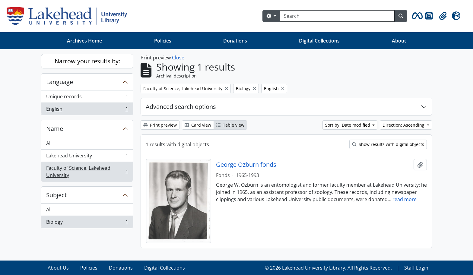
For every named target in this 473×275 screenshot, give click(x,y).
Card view (198, 125)
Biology (87, 223)
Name (54, 129)
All (49, 143)
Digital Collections (319, 40)
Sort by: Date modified (348, 125)
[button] (416, 16)
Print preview (160, 125)
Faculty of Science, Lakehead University (87, 172)
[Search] (337, 16)
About (399, 40)
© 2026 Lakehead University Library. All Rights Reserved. (328, 267)
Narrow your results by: (87, 61)
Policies (162, 40)
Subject (56, 195)
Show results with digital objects (388, 144)
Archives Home (84, 40)
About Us (58, 267)
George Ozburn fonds (246, 164)
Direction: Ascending (404, 125)
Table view (230, 125)
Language (59, 82)
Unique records (87, 98)
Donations (235, 40)
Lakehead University (87, 157)
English (87, 110)
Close (178, 57)
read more (404, 199)
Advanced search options (181, 107)
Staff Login (416, 267)
